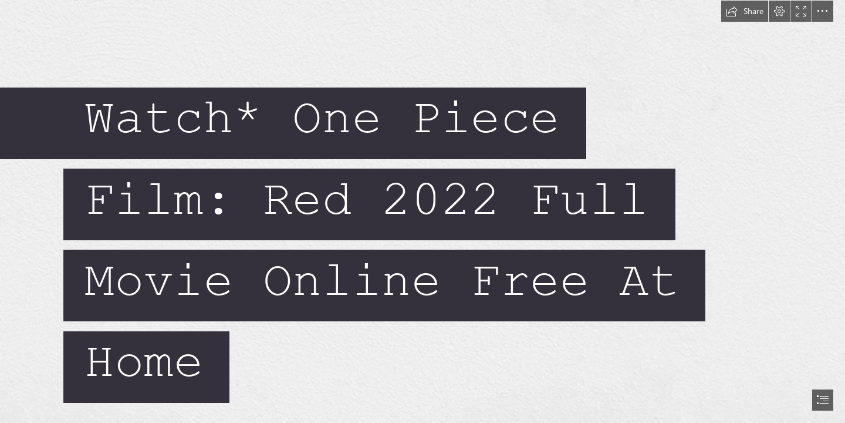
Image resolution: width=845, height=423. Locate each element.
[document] (422, 211)
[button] (744, 11)
